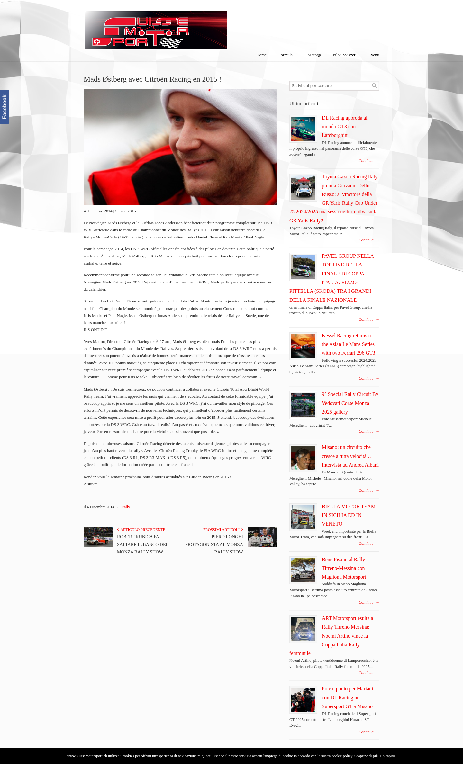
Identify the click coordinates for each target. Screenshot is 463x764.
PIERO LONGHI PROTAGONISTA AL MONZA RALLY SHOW (214, 545)
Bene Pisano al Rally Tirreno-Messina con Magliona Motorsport (344, 568)
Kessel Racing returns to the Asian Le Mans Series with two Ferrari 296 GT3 (348, 344)
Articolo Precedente (141, 529)
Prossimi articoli (223, 529)
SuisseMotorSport (183, 26)
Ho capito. (388, 756)
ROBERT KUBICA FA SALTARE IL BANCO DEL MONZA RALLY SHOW (142, 545)
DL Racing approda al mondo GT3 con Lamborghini (345, 126)
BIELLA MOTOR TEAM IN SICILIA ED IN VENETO (349, 515)
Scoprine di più (366, 756)
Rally (126, 507)
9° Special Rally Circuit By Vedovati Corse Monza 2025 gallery (350, 403)
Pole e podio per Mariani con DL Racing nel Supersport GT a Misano (347, 697)
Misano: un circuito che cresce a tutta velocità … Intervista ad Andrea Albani (350, 456)
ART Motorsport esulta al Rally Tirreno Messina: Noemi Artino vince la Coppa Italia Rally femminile (332, 636)
